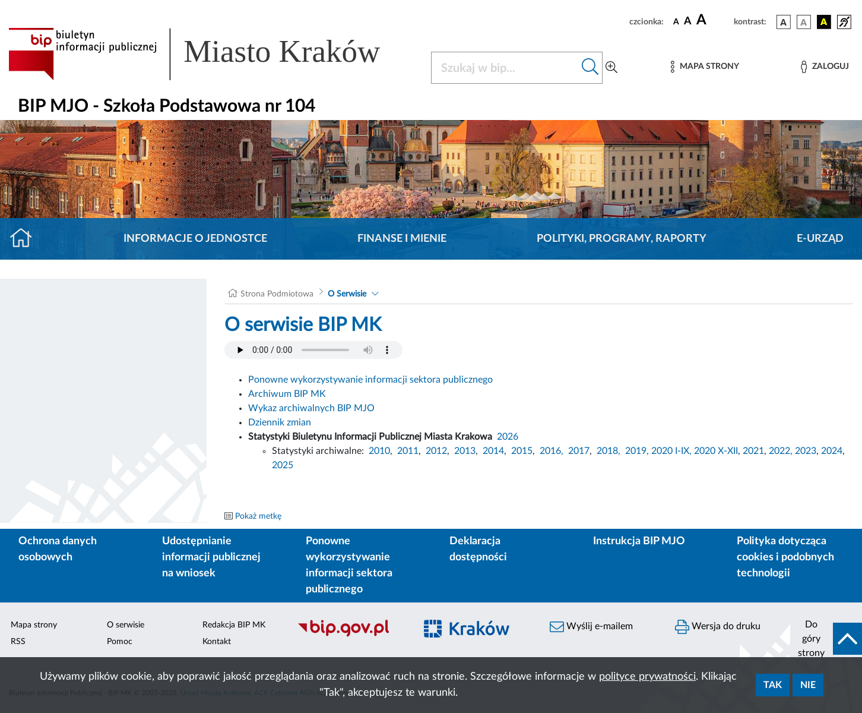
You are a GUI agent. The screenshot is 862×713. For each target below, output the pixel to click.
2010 (379, 451)
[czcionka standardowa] (676, 21)
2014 (493, 451)
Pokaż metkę (258, 516)
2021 (753, 451)
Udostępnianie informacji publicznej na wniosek (211, 557)
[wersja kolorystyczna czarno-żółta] (824, 22)
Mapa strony (34, 625)
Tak (772, 685)
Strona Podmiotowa (276, 294)
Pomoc (119, 642)
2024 (831, 451)
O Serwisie (347, 294)
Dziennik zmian (279, 422)
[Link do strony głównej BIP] (211, 54)
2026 (507, 436)
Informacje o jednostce (195, 239)
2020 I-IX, (671, 451)
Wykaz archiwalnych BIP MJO (311, 408)
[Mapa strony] (704, 67)
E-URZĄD (820, 239)
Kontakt (216, 642)
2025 (282, 465)
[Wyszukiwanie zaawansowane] (611, 68)
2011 (408, 451)
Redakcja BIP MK (233, 625)
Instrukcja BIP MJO (639, 541)
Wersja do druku (717, 627)
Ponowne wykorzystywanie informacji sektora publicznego (370, 379)
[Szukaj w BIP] (505, 68)
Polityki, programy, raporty (621, 239)
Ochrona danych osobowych (57, 549)
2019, (637, 451)
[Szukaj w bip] (590, 68)
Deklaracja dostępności (478, 549)
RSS (18, 642)
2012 (436, 451)
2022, (782, 451)
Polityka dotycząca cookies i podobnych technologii (785, 557)
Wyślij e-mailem (591, 627)
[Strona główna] (26, 239)
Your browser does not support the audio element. (313, 350)
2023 (805, 451)
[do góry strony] (826, 638)
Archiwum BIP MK (287, 394)
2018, (608, 451)
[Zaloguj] (824, 67)
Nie (808, 685)
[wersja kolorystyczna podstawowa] (784, 22)
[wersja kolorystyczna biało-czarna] (804, 22)
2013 (465, 451)
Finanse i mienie (401, 239)
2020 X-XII (716, 451)
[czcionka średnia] (688, 22)
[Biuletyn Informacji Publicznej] (350, 635)
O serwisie (125, 625)
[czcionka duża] (713, 20)
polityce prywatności (647, 676)
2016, (551, 451)
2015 (522, 451)
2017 (579, 451)
